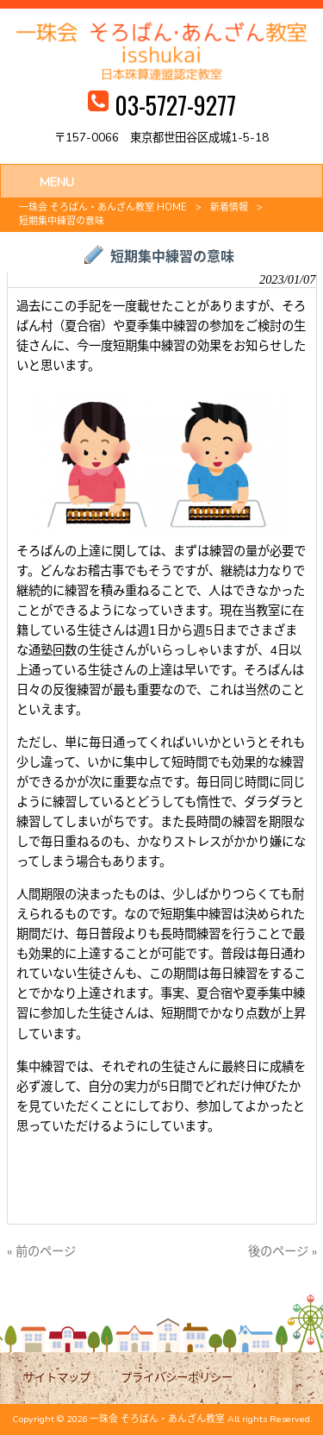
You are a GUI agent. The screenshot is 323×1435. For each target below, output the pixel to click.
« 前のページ (41, 1251)
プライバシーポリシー (177, 1377)
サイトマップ (56, 1377)
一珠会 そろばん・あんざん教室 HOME (103, 207)
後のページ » (282, 1251)
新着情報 (229, 207)
